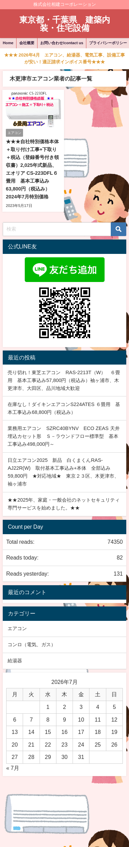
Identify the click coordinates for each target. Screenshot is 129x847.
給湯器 (15, 660)
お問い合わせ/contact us (61, 43)
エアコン (17, 628)
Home (8, 43)
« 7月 (12, 768)
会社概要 (26, 43)
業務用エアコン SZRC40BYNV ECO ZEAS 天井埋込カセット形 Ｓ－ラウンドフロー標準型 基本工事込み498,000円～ (63, 436)
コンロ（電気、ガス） (32, 644)
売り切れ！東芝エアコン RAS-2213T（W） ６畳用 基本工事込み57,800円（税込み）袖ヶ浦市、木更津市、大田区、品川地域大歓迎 (64, 380)
